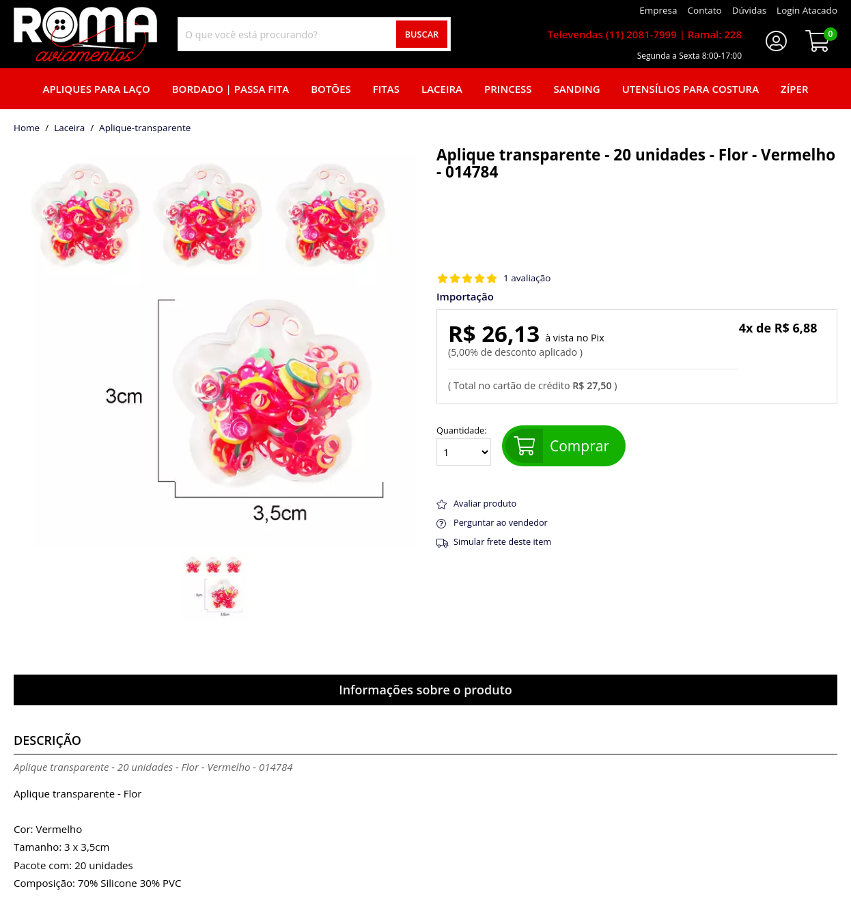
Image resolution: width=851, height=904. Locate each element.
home (27, 128)
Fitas (386, 89)
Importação (465, 296)
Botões (331, 89)
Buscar (422, 34)
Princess (508, 89)
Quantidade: (463, 445)
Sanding (577, 89)
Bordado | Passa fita (230, 89)
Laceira (441, 89)
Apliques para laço (96, 89)
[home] (85, 34)
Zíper (794, 89)
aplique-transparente (145, 128)
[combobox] (314, 34)
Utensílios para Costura (690, 89)
